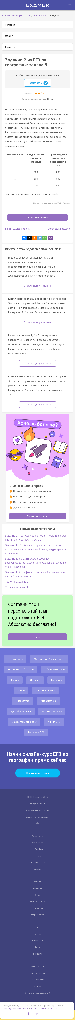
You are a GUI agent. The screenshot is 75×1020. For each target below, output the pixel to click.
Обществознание (55, 669)
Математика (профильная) (49, 659)
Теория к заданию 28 (17, 581)
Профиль (39, 849)
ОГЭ (37, 927)
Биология (56, 680)
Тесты (37, 947)
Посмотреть (37, 83)
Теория (37, 934)
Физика (14, 680)
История (35, 680)
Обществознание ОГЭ (24, 721)
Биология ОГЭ (36, 732)
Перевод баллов (37, 973)
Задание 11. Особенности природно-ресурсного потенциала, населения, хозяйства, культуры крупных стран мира (35, 549)
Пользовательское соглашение (43, 1008)
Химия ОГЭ (54, 721)
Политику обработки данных (15, 1008)
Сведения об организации (38, 817)
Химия (21, 690)
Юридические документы (37, 810)
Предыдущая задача (17, 228)
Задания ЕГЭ (37, 940)
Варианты (37, 953)
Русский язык (15, 659)
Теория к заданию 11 (17, 587)
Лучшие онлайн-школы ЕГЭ (37, 992)
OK (36, 1014)
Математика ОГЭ (52, 711)
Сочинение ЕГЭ (37, 979)
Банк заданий (37, 966)
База (39, 856)
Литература (22, 701)
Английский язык (45, 690)
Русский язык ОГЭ (20, 711)
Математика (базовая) (21, 669)
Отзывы (37, 986)
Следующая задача (59, 228)
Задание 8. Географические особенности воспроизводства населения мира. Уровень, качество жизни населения (35, 562)
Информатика (48, 701)
